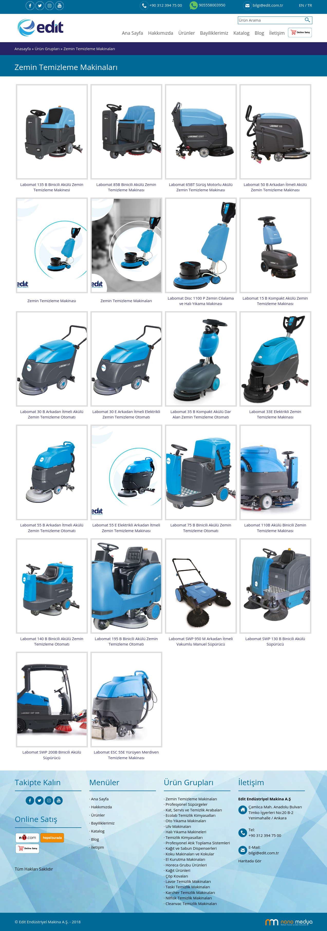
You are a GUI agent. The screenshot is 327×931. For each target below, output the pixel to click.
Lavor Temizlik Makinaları (188, 880)
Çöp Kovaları (177, 875)
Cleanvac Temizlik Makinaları (191, 902)
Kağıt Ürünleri (178, 869)
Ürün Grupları (48, 48)
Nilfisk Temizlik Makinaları (189, 897)
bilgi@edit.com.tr (263, 5)
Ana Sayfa (132, 33)
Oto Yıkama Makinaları (186, 820)
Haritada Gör (249, 860)
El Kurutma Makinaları (185, 858)
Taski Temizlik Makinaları (188, 886)
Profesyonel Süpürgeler (187, 803)
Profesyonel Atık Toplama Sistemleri (198, 842)
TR (309, 5)
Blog (259, 33)
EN (302, 5)
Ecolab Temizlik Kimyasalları (191, 814)
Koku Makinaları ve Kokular (190, 853)
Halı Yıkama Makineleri (186, 831)
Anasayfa (23, 48)
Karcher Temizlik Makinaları (190, 891)
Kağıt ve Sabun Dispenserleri (191, 847)
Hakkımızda (160, 33)
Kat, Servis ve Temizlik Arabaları (194, 809)
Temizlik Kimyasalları (184, 836)
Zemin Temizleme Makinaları (89, 48)
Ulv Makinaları (178, 825)
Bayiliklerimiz (214, 33)
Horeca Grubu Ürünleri (186, 864)
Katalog (241, 33)
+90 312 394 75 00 (161, 5)
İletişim (277, 33)
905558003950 (207, 4)
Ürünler (186, 33)
